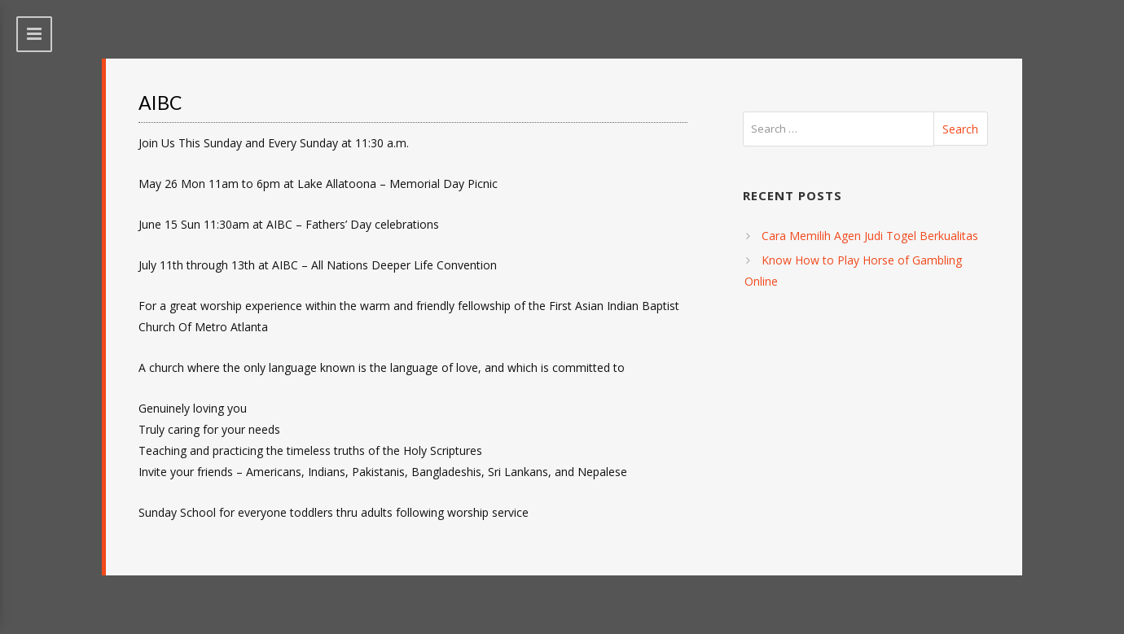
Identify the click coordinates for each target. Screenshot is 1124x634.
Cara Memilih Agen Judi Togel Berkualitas (870, 235)
